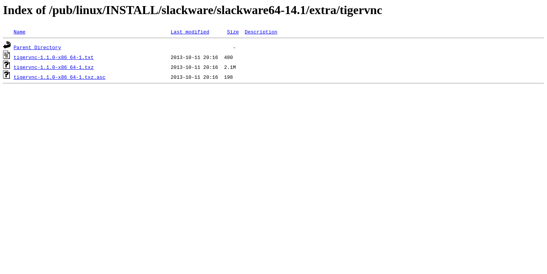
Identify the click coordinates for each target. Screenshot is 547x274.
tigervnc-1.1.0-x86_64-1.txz (54, 67)
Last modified (190, 31)
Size (233, 31)
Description (261, 31)
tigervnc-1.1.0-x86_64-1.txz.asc (60, 76)
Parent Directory (37, 47)
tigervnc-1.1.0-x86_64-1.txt (54, 57)
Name (19, 31)
